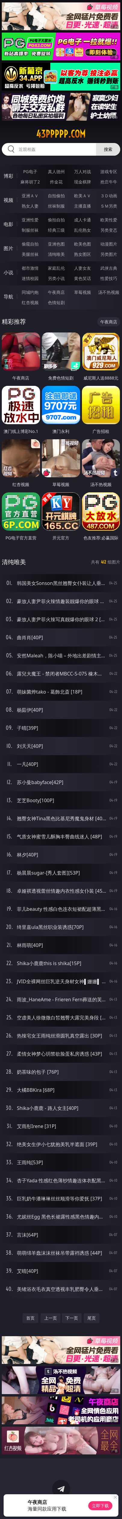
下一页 (71, 1318)
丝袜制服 (56, 206)
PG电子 (30, 171)
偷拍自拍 (56, 220)
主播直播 (82, 206)
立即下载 (100, 1505)
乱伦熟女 (82, 230)
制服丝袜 (30, 230)
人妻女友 (82, 268)
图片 (8, 248)
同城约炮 (30, 292)
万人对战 (82, 171)
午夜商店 (56, 292)
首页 (30, 1318)
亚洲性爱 (30, 220)
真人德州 (56, 171)
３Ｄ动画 (108, 196)
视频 (8, 200)
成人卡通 (82, 220)
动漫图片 (108, 244)
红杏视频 (30, 302)
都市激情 (30, 268)
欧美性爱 (108, 220)
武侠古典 (108, 268)
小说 (8, 272)
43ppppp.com (61, 134)
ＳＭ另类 (108, 206)
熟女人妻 (30, 206)
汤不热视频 (108, 292)
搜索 (108, 149)
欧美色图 (82, 244)
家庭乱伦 (56, 268)
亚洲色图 (56, 244)
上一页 (50, 1318)
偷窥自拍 (30, 244)
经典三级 (56, 230)
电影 (8, 224)
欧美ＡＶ (82, 196)
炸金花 (56, 182)
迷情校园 (30, 278)
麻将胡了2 (30, 182)
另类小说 (56, 278)
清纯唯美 (56, 254)
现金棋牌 (82, 182)
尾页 (91, 1318)
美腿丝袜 (30, 254)
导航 (8, 296)
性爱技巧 (108, 278)
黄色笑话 (82, 278)
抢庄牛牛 (108, 182)
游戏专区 (108, 171)
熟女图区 (82, 254)
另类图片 (108, 254)
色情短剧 (56, 302)
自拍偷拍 (56, 196)
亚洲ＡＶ (30, 196)
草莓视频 (82, 292)
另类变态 (108, 230)
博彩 (8, 176)
